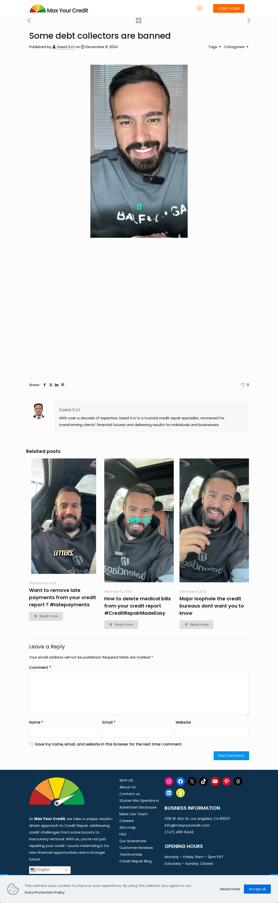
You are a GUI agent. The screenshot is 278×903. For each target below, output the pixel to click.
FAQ (122, 834)
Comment (40, 667)
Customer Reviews (136, 847)
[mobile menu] (199, 8)
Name (36, 722)
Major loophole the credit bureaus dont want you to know (211, 605)
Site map (127, 827)
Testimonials (130, 854)
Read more (230, 888)
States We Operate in (139, 800)
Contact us (129, 793)
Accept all (257, 889)
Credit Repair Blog (135, 861)
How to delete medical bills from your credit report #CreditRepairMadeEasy (137, 605)
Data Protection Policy (45, 892)
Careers (126, 820)
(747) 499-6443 (179, 831)
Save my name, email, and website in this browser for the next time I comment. (108, 744)
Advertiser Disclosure (138, 807)
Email (109, 722)
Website (183, 722)
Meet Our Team (133, 813)
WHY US (126, 780)
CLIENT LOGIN (229, 8)
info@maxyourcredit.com (187, 825)
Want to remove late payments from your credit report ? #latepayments (62, 597)
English (40, 870)
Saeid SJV (65, 46)
